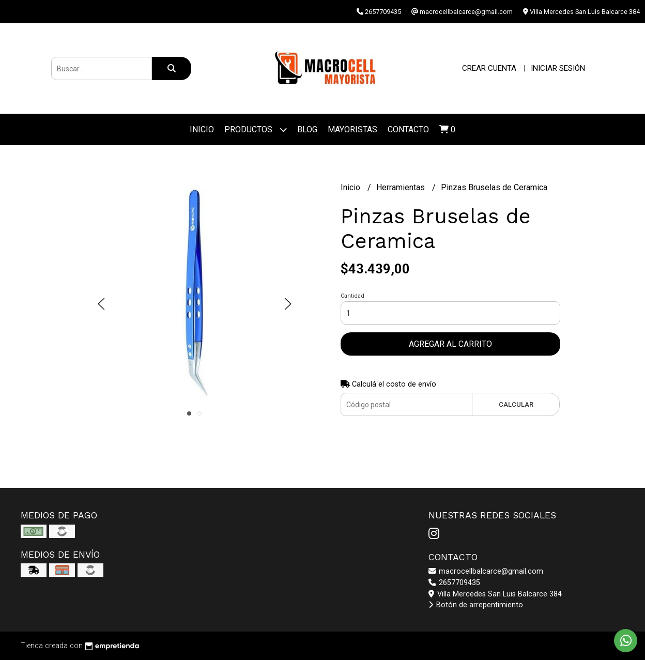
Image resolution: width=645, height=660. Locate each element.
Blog (307, 129)
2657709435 (454, 582)
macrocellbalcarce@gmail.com (485, 571)
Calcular (516, 404)
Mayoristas (352, 129)
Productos (255, 129)
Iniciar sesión (558, 68)
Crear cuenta (489, 68)
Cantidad (352, 296)
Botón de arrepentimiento (475, 605)
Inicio (202, 129)
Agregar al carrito (450, 344)
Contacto (408, 129)
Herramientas (401, 187)
